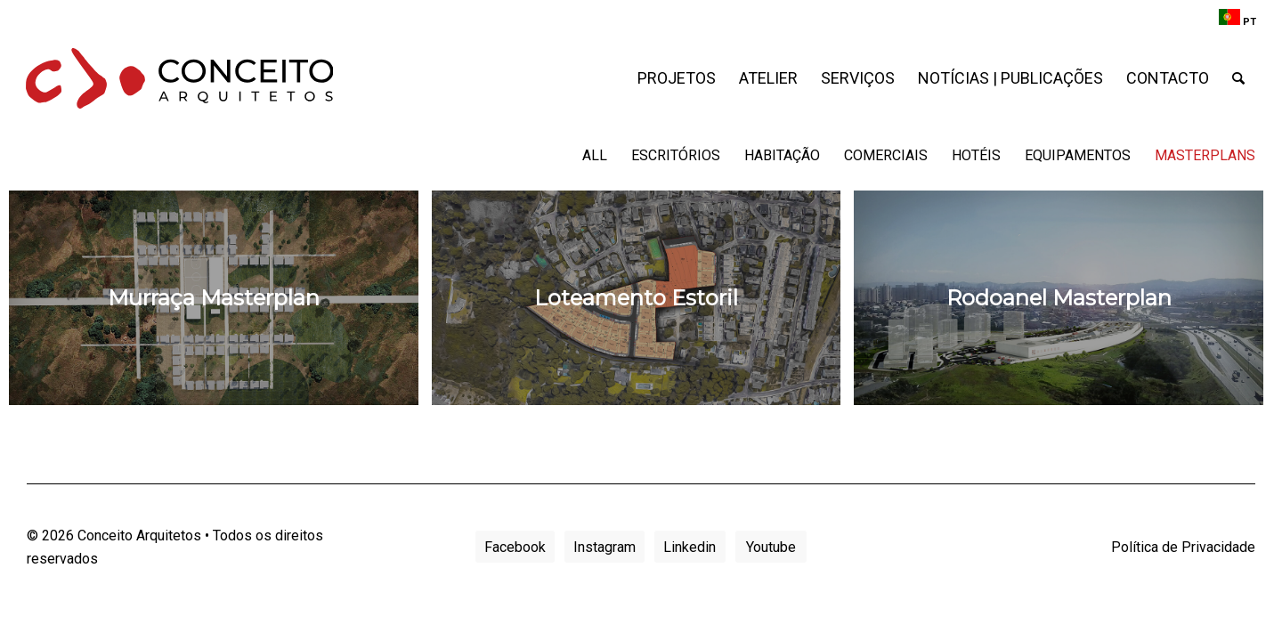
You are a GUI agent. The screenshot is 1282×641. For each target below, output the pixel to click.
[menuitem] (1233, 18)
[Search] (1238, 78)
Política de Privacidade (1183, 547)
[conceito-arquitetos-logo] (180, 78)
